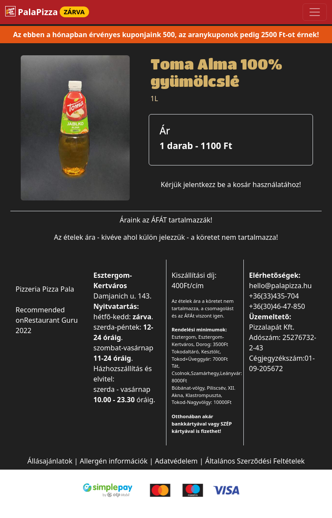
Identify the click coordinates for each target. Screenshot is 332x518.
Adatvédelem (176, 461)
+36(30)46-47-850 (277, 306)
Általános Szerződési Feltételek (254, 461)
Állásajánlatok (49, 461)
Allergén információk (114, 461)
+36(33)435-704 (274, 296)
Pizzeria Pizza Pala (45, 289)
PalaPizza (47, 12)
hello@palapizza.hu (280, 285)
